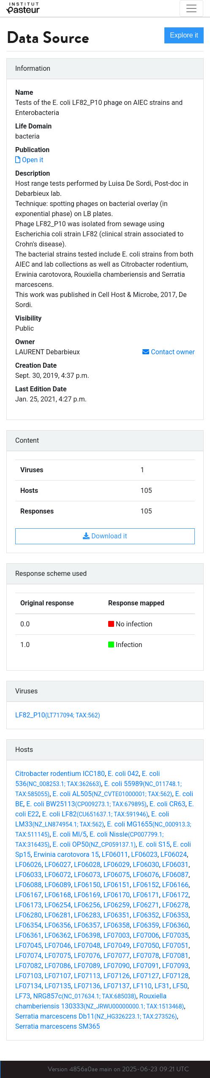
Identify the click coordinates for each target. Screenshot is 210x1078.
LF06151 (117, 885)
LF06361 (28, 935)
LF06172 (175, 895)
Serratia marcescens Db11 (96, 1016)
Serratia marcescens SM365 (57, 1026)
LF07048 (87, 946)
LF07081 (175, 956)
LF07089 (87, 966)
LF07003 (117, 935)
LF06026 (28, 865)
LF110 (142, 986)
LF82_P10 (57, 715)
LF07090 (117, 966)
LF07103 (28, 976)
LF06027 (58, 865)
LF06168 (58, 895)
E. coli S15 (154, 844)
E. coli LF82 (95, 814)
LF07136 (87, 986)
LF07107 (58, 976)
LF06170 (117, 895)
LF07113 (87, 976)
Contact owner (168, 352)
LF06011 (115, 855)
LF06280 (28, 915)
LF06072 (58, 875)
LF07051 (175, 946)
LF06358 (117, 925)
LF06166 (175, 885)
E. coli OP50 (94, 844)
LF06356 (58, 925)
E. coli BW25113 (86, 804)
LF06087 (175, 875)
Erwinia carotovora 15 (66, 855)
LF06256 (87, 905)
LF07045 (28, 946)
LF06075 (117, 875)
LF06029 (117, 865)
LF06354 (28, 925)
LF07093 (175, 966)
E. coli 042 (123, 774)
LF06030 (146, 865)
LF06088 (28, 885)
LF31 (162, 986)
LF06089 (58, 885)
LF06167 (28, 895)
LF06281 (58, 915)
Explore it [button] (184, 35)
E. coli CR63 (167, 804)
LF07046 (58, 946)
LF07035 (175, 935)
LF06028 (87, 865)
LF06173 (28, 905)
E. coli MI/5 (69, 834)
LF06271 (146, 905)
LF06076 (146, 875)
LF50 (179, 986)
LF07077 (117, 956)
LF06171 (146, 895)
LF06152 (146, 885)
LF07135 (58, 986)
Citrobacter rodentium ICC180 (60, 774)
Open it (29, 160)
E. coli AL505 (112, 794)
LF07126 (117, 976)
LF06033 (28, 875)
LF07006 (146, 935)
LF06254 (58, 905)
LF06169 (87, 895)
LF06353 (175, 915)
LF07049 (117, 946)
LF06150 (87, 885)
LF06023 (144, 855)
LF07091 (146, 966)
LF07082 (28, 966)
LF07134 (28, 986)
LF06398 (87, 935)
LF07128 (175, 976)
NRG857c (84, 996)
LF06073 (87, 875)
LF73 (22, 996)
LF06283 (87, 915)
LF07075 (58, 956)
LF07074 (28, 956)
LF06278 (175, 905)
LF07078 (146, 956)
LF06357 (87, 925)
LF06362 (58, 935)
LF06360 (175, 925)
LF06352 (146, 915)
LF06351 (117, 915)
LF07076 (87, 956)
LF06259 (117, 905)
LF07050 (146, 946)
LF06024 (174, 855)
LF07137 (117, 986)
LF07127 (146, 976)
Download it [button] (105, 536)
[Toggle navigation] (191, 8)
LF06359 (146, 925)
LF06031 (175, 865)
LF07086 (58, 966)
